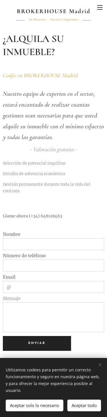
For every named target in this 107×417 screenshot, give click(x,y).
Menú (99, 7)
